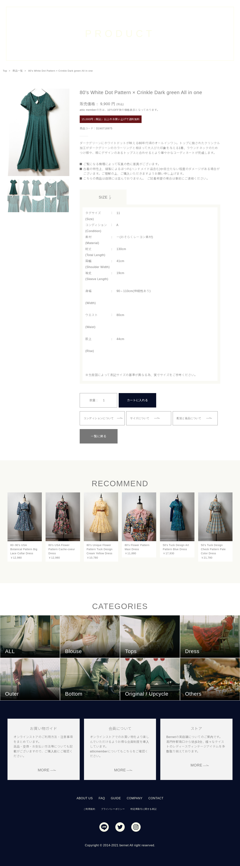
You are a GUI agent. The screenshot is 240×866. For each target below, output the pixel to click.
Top (5, 70)
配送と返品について (189, 418)
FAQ (102, 798)
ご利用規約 (89, 809)
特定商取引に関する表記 (143, 809)
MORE (44, 770)
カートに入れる (137, 400)
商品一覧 (18, 70)
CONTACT (156, 798)
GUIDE (116, 798)
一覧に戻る (98, 436)
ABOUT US (84, 798)
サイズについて (139, 418)
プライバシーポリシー (113, 809)
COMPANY (134, 798)
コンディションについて (99, 418)
